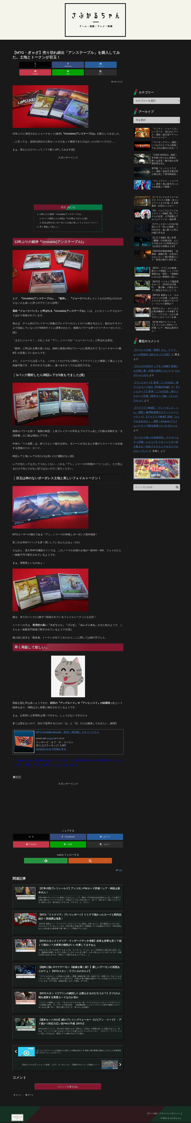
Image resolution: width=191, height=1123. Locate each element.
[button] (114, 65)
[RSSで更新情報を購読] (71, 854)
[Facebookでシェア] (40, 65)
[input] (156, 487)
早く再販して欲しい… (49, 220)
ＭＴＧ (17, 771)
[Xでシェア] (21, 65)
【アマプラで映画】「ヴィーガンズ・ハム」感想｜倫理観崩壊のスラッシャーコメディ (155, 412)
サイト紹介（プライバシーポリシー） (163, 1114)
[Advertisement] (68, 171)
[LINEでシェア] (96, 65)
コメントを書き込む (68, 1087)
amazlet (50, 732)
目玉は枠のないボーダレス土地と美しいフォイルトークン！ (70, 215)
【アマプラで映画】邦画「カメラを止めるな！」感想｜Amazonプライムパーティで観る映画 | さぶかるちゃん (156, 421)
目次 (63, 199)
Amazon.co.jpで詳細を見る (51, 743)
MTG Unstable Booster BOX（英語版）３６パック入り (67, 725)
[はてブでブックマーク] (59, 65)
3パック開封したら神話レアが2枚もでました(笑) (64, 211)
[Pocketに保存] (77, 65)
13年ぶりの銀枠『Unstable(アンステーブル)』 (61, 206)
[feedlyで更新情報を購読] (65, 854)
